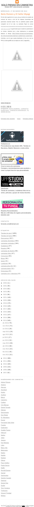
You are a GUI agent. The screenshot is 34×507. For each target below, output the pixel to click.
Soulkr (3, 485)
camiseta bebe (6, 268)
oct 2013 (6, 328)
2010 (5, 364)
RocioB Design (6, 470)
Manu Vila (4, 448)
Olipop (3, 460)
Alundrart (4, 390)
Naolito (3, 455)
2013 (5, 320)
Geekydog (4, 427)
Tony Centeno (5, 488)
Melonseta (4, 450)
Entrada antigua (28, 119)
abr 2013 (6, 346)
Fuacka (3, 425)
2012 (5, 358)
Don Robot (4, 415)
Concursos (4, 256)
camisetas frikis (6, 253)
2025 (5, 286)
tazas (3, 261)
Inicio (18, 119)
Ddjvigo (3, 410)
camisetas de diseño (8, 251)
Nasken (3, 458)
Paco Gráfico (5, 463)
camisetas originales (18, 110)
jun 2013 (6, 340)
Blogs (3, 258)
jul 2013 (5, 337)
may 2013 (6, 343)
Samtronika (4, 475)
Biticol (3, 397)
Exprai (3, 420)
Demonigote (5, 412)
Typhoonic (4, 490)
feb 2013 (6, 351)
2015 (5, 314)
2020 (5, 300)
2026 (5, 283)
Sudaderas (4, 246)
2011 (5, 361)
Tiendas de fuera (6, 236)
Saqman (3, 480)
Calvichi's (4, 400)
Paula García (5, 465)
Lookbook (4, 263)
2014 (5, 317)
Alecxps (3, 387)
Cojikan (3, 402)
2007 (5, 372)
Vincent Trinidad (6, 493)
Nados (3, 453)
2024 (5, 288)
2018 (5, 306)
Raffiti (3, 468)
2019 (5, 303)
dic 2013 (6, 323)
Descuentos (5, 238)
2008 (5, 369)
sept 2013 (6, 331)
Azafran (3, 395)
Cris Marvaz (5, 405)
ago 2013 (6, 334)
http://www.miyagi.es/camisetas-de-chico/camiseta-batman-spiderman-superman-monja (17, 36)
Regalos (4, 248)
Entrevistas (5, 271)
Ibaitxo (3, 435)
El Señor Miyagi (17, 17)
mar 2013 (6, 349)
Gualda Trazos (5, 430)
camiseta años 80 (7, 266)
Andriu (3, 392)
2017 (5, 309)
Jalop (2, 438)
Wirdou (3, 495)
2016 (5, 312)
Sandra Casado (6, 478)
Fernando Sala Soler (7, 422)
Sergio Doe (4, 483)
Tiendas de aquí (6, 233)
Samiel (3, 473)
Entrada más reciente (8, 119)
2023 (5, 291)
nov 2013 (6, 326)
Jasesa (3, 440)
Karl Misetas (5, 443)
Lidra (2, 445)
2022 (5, 294)
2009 (5, 367)
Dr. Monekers (5, 417)
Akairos (3, 385)
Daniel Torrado (5, 407)
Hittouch (3, 432)
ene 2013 (6, 354)
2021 (5, 297)
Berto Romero (14, 108)
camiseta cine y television (9, 273)
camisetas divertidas (7, 241)
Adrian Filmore (5, 382)
